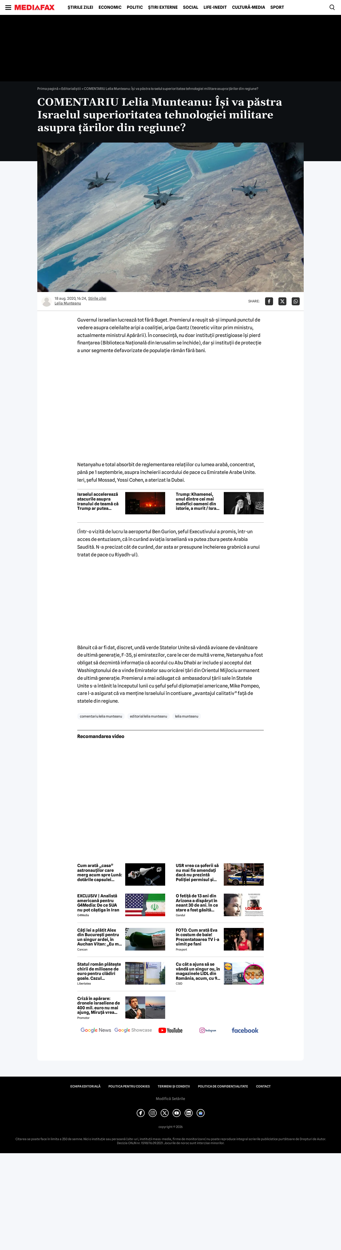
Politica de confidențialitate (223, 1086)
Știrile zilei (80, 7)
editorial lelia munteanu (148, 716)
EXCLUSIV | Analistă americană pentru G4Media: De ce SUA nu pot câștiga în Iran (98, 903)
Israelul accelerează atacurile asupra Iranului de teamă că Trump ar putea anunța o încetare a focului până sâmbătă (99, 501)
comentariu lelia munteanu (101, 716)
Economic (110, 7)
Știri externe (163, 7)
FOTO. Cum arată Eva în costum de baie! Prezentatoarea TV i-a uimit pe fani (197, 937)
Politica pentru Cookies (129, 1086)
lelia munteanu (186, 716)
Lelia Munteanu (68, 303)
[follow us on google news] (96, 1031)
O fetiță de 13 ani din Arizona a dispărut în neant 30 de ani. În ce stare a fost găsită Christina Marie (197, 903)
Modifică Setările (170, 1099)
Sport (277, 7)
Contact (263, 1086)
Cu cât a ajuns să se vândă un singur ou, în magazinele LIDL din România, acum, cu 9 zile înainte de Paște (198, 971)
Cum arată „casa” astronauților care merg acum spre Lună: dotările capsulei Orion (99, 872)
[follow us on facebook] (245, 1031)
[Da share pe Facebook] (269, 301)
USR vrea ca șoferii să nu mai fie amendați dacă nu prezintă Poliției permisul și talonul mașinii (197, 872)
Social (190, 7)
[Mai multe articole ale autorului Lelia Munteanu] (46, 301)
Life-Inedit (215, 7)
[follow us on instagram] (207, 1031)
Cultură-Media (248, 7)
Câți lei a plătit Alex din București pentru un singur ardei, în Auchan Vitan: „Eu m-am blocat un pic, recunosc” (98, 937)
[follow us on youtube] (170, 1031)
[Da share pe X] (282, 301)
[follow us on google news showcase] (133, 1031)
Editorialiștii (71, 88)
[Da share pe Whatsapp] (296, 301)
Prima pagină (47, 88)
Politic (135, 7)
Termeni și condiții (174, 1086)
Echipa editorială (85, 1086)
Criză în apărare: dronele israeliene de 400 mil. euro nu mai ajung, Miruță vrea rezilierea (98, 1005)
